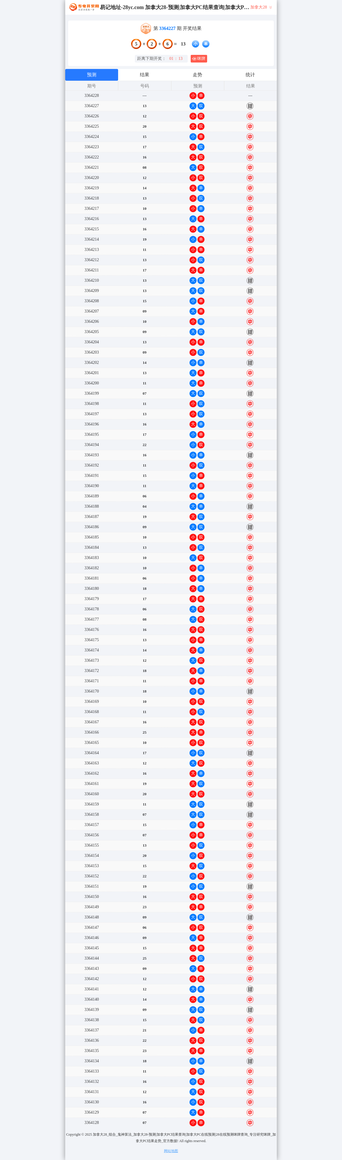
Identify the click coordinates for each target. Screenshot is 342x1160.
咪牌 (198, 58)
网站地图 (171, 1151)
